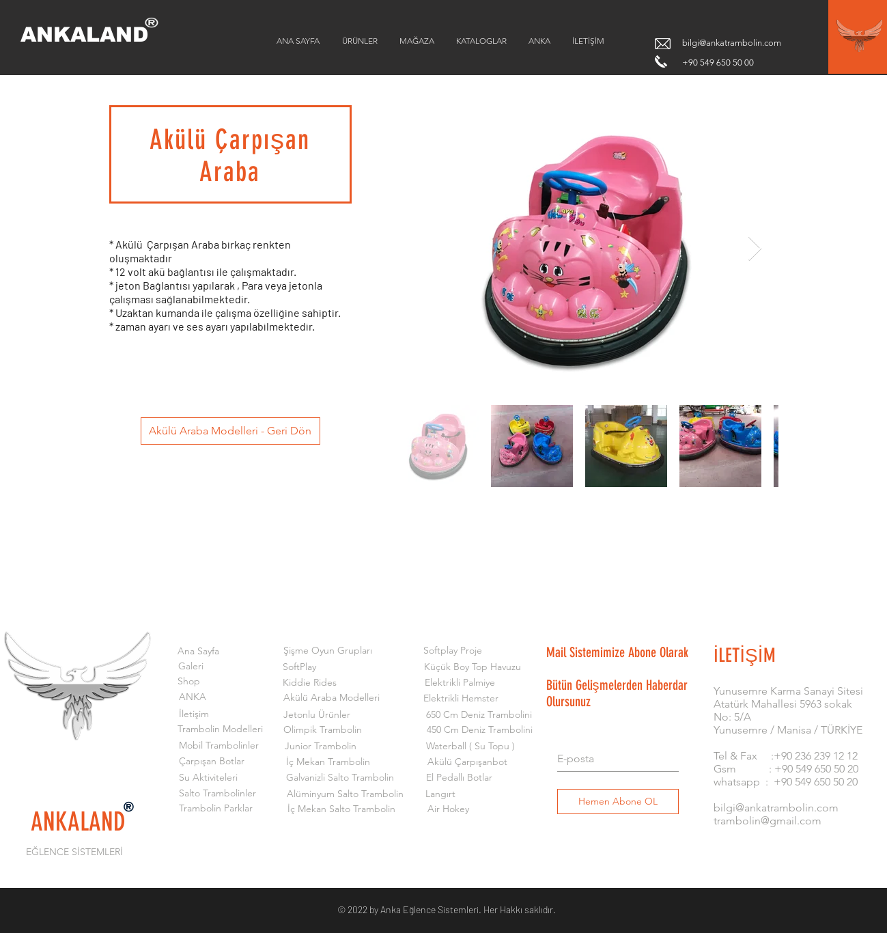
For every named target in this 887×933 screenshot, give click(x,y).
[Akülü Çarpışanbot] (467, 762)
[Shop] (189, 681)
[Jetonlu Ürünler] (316, 715)
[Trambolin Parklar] (216, 808)
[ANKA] (192, 697)
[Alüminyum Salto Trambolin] (345, 794)
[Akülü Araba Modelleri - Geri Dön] (230, 431)
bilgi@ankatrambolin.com (731, 43)
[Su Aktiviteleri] (208, 777)
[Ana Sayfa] (198, 651)
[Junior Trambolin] (320, 746)
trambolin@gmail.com (767, 820)
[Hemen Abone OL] (618, 801)
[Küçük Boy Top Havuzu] (473, 667)
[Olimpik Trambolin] (322, 730)
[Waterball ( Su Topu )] (471, 746)
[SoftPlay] (300, 667)
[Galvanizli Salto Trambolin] (340, 777)
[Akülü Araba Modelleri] (331, 698)
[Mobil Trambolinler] (218, 745)
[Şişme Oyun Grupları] (328, 650)
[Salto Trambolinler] (217, 793)
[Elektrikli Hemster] (461, 698)
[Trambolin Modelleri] (220, 729)
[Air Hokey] (448, 809)
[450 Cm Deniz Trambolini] (480, 730)
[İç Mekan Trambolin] (328, 762)
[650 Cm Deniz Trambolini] (479, 715)
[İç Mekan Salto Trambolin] (342, 809)
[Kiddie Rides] (309, 683)
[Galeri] (191, 666)
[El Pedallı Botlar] (459, 777)
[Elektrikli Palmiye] (460, 683)
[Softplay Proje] (453, 650)
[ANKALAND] (93, 34)
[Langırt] (441, 794)
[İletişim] (194, 714)
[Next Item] (755, 249)
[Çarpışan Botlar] (212, 761)
